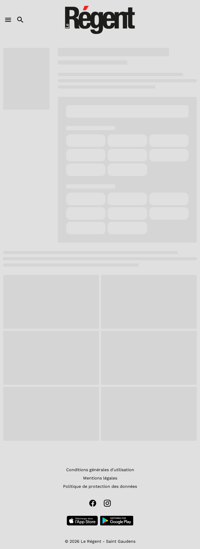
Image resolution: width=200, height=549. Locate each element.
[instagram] (107, 503)
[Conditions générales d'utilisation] (100, 470)
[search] (20, 20)
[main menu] (8, 20)
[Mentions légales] (100, 478)
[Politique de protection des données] (100, 486)
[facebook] (93, 503)
